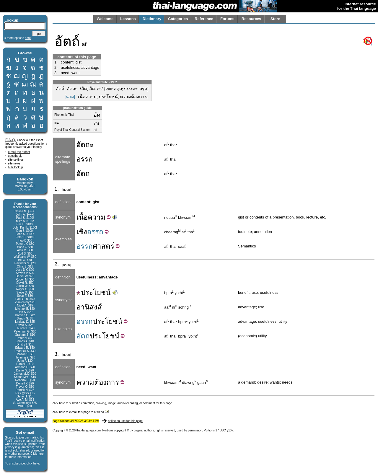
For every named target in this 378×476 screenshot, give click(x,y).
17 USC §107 (224, 430)
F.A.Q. (10, 140)
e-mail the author (19, 152)
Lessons (128, 19)
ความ (96, 217)
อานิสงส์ (89, 307)
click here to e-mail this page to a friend (81, 412)
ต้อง (100, 382)
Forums (227, 19)
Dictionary (152, 19)
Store (275, 19)
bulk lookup (15, 167)
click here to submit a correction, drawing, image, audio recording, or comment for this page (112, 403)
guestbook (15, 155)
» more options (17, 38)
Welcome (105, 19)
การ (113, 382)
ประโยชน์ (93, 292)
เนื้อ (82, 217)
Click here (36, 453)
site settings (16, 159)
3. (56, 73)
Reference (204, 19)
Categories (178, 19)
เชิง (81, 232)
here (36, 463)
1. (56, 62)
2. (56, 67)
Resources (251, 19)
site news (14, 163)
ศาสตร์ (103, 246)
